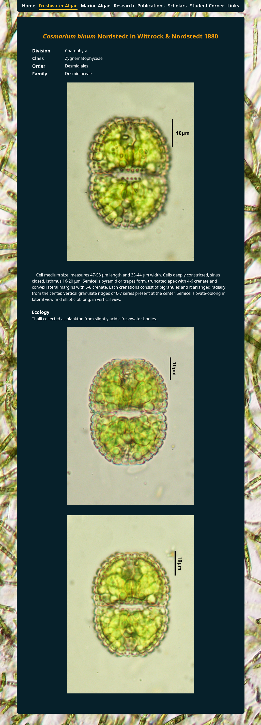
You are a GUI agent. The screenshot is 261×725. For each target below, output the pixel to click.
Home (28, 6)
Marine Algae (95, 6)
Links (233, 6)
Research (124, 6)
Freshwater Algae (58, 6)
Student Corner (207, 6)
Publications (150, 6)
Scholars (177, 6)
